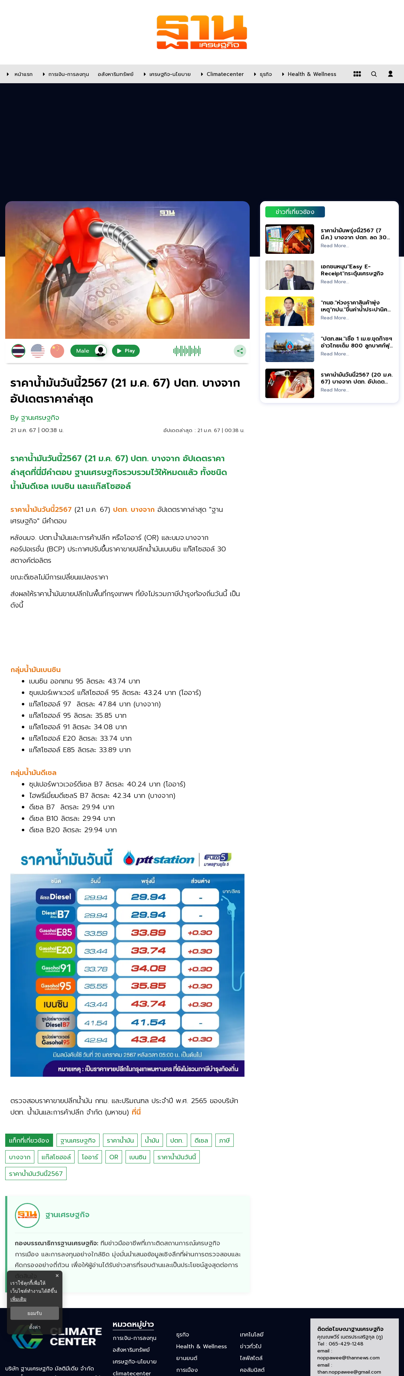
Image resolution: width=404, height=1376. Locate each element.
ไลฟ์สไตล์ (251, 1358)
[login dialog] (390, 73)
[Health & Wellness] (307, 74)
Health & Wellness (201, 1346)
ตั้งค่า (35, 1327)
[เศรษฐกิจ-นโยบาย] (165, 74)
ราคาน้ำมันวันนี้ (176, 1157)
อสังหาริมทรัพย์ (131, 1350)
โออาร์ (90, 1157)
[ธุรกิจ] (261, 74)
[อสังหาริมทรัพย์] (115, 74)
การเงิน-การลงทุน (134, 1338)
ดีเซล (201, 1140)
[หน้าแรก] (18, 74)
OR (113, 1157)
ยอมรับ (34, 1313)
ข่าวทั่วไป (250, 1346)
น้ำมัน (152, 1140)
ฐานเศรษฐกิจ (78, 1140)
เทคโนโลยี (252, 1334)
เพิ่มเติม (18, 1299)
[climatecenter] (221, 74)
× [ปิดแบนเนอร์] (57, 1276)
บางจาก (20, 1157)
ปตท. (176, 1140)
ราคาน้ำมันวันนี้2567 (36, 1174)
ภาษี (224, 1140)
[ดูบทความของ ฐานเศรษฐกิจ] (128, 1244)
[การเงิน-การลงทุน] (64, 74)
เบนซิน (137, 1157)
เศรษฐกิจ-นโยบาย (135, 1362)
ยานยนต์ (186, 1358)
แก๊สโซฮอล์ (56, 1157)
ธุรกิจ (182, 1334)
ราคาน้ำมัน (120, 1140)
